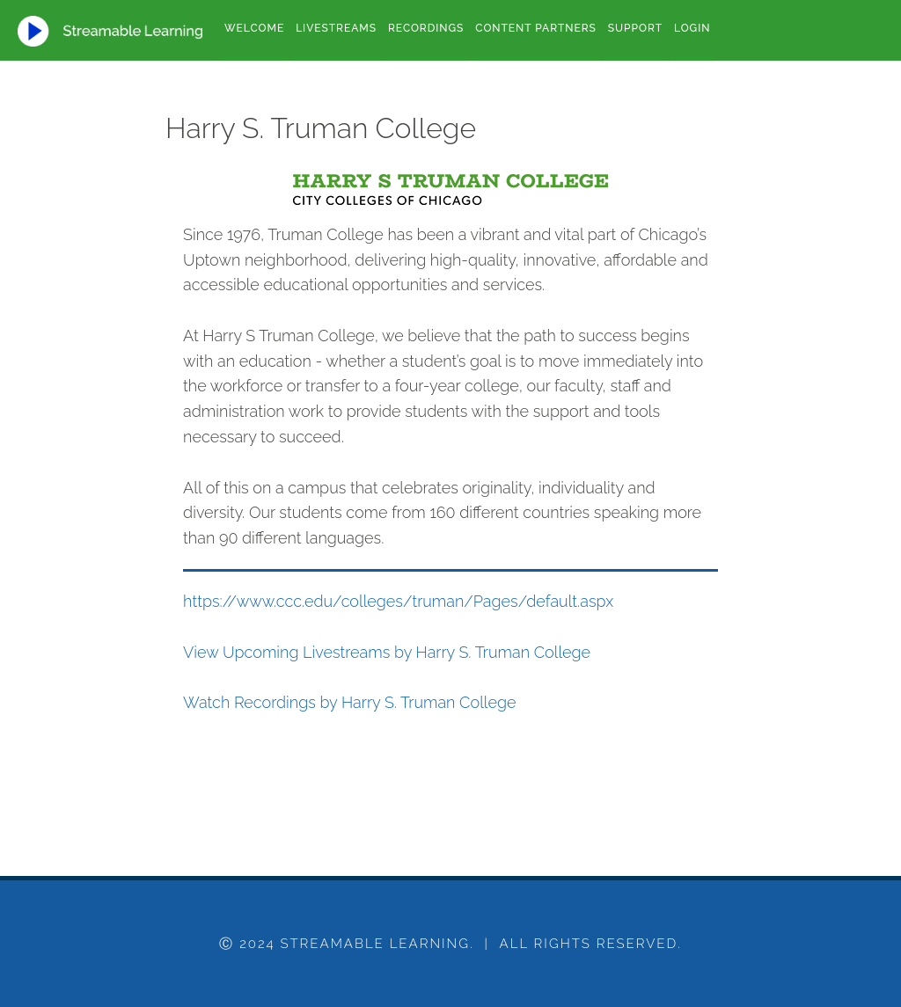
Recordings (426, 28)
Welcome (254, 28)
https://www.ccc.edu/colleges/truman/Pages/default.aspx (398, 601)
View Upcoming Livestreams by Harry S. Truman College (386, 652)
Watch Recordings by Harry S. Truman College (349, 702)
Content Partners (535, 28)
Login (692, 28)
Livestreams (336, 28)
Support (635, 28)
